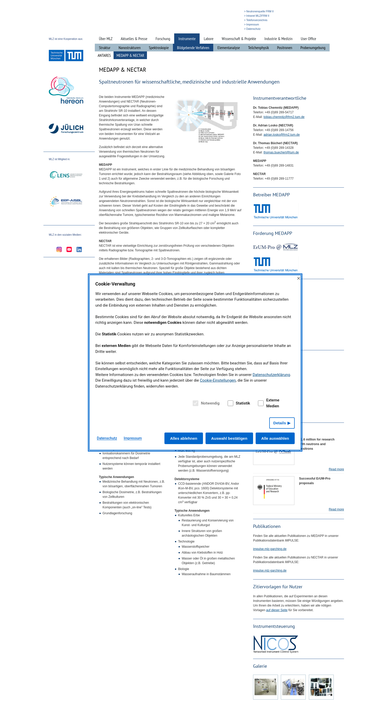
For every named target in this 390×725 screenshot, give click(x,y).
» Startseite (205, 28)
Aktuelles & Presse (134, 38)
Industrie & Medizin (278, 38)
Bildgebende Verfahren (193, 47)
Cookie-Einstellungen (218, 380)
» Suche (219, 28)
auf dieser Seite (276, 610)
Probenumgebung (312, 47)
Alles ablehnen (183, 438)
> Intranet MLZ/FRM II (256, 15)
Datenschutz (107, 438)
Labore (208, 38)
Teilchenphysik (258, 47)
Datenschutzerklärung (271, 374)
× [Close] (298, 278)
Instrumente (187, 38)
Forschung (163, 38)
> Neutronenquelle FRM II (259, 11)
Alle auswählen (275, 438)
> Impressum (251, 24)
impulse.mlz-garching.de (269, 549)
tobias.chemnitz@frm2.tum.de (284, 117)
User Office (308, 38)
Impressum (133, 438)
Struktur (104, 47)
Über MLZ (106, 38)
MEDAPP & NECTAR (130, 55)
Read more (336, 469)
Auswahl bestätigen (229, 438)
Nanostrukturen (130, 47)
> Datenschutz (252, 28)
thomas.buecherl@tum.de (281, 152)
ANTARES (104, 55)
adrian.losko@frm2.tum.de (282, 134)
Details (279, 423)
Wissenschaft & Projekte (239, 38)
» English (232, 28)
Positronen (284, 47)
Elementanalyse (228, 47)
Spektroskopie (159, 47)
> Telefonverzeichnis (255, 20)
